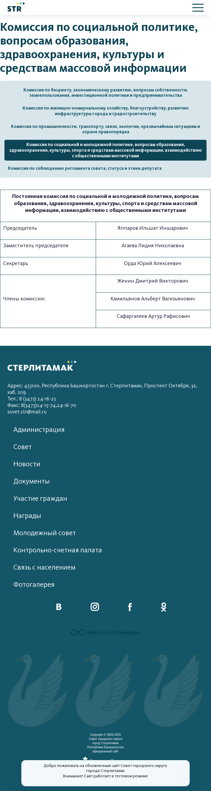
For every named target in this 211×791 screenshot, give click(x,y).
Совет (22, 447)
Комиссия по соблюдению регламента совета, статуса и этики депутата (85, 168)
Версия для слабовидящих (105, 632)
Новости (26, 464)
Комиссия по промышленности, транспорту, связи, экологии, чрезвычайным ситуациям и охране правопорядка (105, 129)
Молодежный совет (44, 533)
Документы (31, 481)
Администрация (39, 430)
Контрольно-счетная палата (57, 550)
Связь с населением (44, 567)
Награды (27, 516)
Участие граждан (40, 498)
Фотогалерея (34, 585)
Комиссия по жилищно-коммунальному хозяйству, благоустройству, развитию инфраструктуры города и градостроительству (106, 110)
